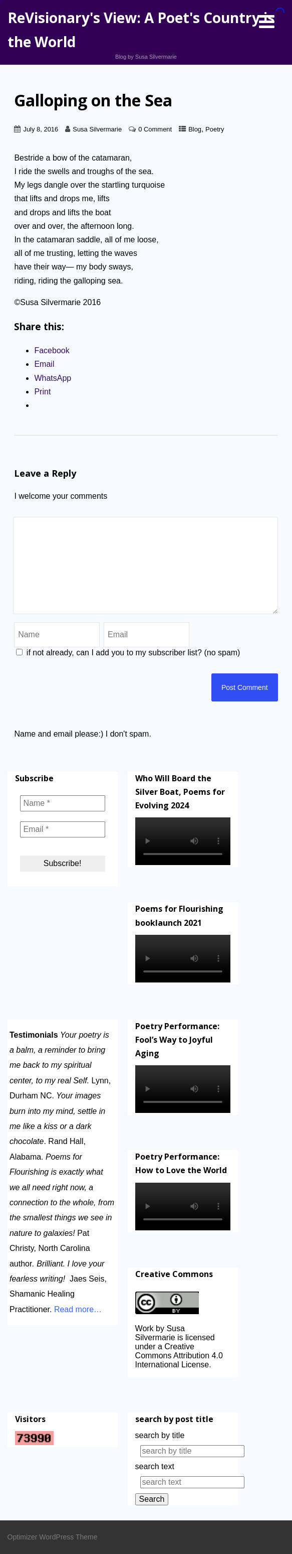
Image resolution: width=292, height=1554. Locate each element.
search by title (160, 1435)
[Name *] (62, 803)
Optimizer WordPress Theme (53, 1537)
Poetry (214, 129)
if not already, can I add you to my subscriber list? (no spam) (128, 652)
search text (154, 1466)
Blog (194, 129)
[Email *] (62, 829)
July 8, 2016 (40, 129)
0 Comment (155, 129)
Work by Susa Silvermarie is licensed (175, 1333)
